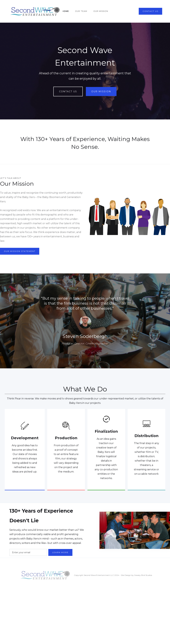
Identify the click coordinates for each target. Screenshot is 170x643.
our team (81, 11)
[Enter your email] (28, 552)
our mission (100, 11)
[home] (35, 11)
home (65, 11)
